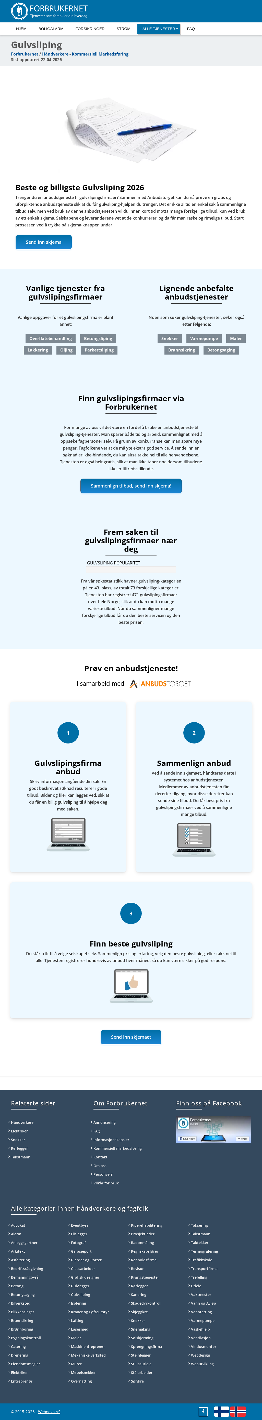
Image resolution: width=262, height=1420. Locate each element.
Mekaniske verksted (88, 1355)
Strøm (123, 28)
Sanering (138, 1294)
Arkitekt (18, 1251)
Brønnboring (22, 1329)
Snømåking (140, 1329)
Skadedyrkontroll (146, 1303)
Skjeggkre (139, 1311)
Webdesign (200, 1355)
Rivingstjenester (145, 1277)
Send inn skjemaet (131, 1037)
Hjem (21, 28)
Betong (17, 1285)
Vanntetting (201, 1311)
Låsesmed (79, 1329)
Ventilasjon (201, 1337)
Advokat (18, 1225)
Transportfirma (204, 1268)
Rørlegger (19, 1148)
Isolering (78, 1303)
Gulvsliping (80, 1294)
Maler (236, 338)
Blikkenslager (22, 1311)
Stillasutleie (141, 1363)
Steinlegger (141, 1355)
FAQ (191, 28)
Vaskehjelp (200, 1329)
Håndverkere (55, 54)
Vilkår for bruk (106, 1183)
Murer (76, 1363)
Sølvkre (137, 1381)
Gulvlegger (80, 1285)
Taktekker (199, 1242)
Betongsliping (98, 338)
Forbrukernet (24, 54)
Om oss (99, 1165)
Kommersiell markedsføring (117, 1148)
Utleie (196, 1285)
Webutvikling (202, 1363)
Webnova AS (49, 1411)
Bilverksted (20, 1303)
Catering (18, 1346)
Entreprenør (21, 1381)
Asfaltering (20, 1259)
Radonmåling (142, 1242)
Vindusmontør (203, 1346)
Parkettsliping (99, 350)
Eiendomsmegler (25, 1363)
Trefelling (199, 1277)
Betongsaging (221, 350)
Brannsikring (181, 350)
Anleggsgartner (24, 1242)
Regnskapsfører (144, 1251)
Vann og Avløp (203, 1303)
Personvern (103, 1174)
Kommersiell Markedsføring (100, 54)
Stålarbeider (141, 1372)
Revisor (137, 1268)
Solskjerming (142, 1337)
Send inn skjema (44, 242)
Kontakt (100, 1157)
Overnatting (81, 1381)
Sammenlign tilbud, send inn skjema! (131, 486)
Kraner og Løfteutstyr (90, 1311)
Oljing (66, 350)
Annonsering (104, 1122)
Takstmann (20, 1157)
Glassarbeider (83, 1268)
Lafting (77, 1320)
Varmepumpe (204, 338)
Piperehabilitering (146, 1225)
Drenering (19, 1355)
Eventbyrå (80, 1225)
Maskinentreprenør (88, 1346)
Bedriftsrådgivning (27, 1268)
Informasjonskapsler (111, 1139)
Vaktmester (201, 1294)
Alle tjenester (160, 28)
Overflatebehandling (50, 338)
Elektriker (19, 1131)
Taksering (199, 1225)
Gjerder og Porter (86, 1259)
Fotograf (78, 1242)
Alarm (16, 1234)
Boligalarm (51, 28)
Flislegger (79, 1234)
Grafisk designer (85, 1277)
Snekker (169, 338)
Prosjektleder (142, 1234)
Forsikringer (89, 28)
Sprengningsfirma (146, 1346)
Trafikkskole (201, 1259)
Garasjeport (81, 1251)
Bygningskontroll (26, 1337)
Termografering (204, 1251)
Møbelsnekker (83, 1372)
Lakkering (38, 350)
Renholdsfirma (144, 1259)
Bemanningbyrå (25, 1277)
